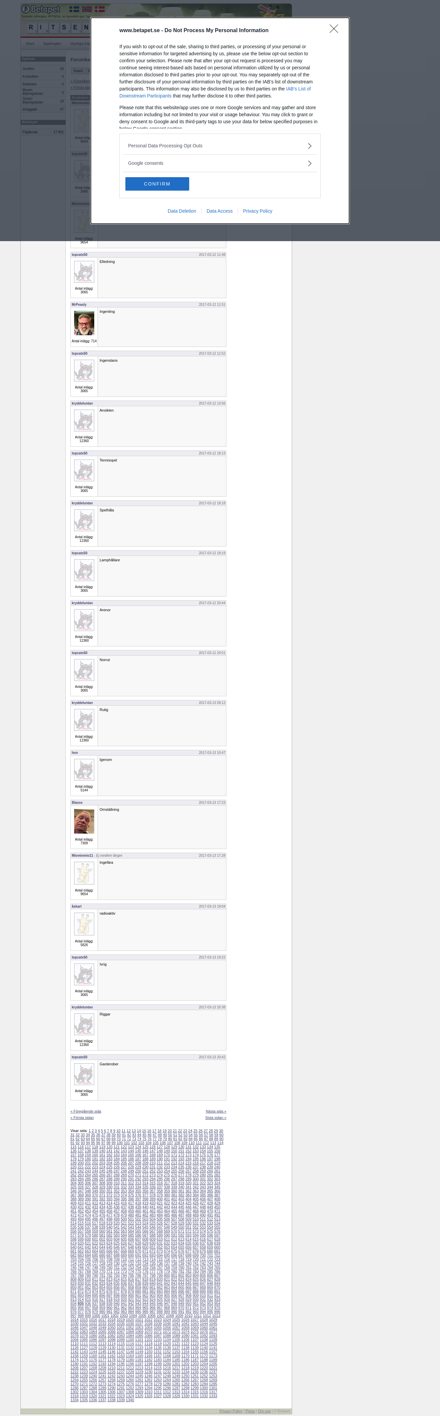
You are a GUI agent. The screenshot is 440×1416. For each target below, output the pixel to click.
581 (102, 1235)
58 (211, 1135)
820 (160, 1279)
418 (138, 1203)
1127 (84, 1348)
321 (195, 1183)
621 (88, 1243)
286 (95, 1179)
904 (160, 1295)
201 (88, 1163)
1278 (148, 1384)
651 (153, 1247)
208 (138, 1163)
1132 (130, 1348)
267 (109, 1175)
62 (77, 1139)
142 (117, 1151)
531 (195, 1223)
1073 (176, 1332)
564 (131, 1231)
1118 (148, 1344)
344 (210, 1187)
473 (80, 1215)
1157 (213, 1352)
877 (117, 1291)
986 (145, 1311)
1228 (130, 1372)
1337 (102, 1400)
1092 (204, 1336)
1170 (185, 1356)
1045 (213, 1324)
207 (131, 1163)
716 (167, 1259)
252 (153, 1171)
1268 (204, 1380)
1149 (139, 1352)
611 (167, 1239)
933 (217, 1299)
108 (177, 1143)
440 (145, 1207)
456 (109, 1211)
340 (181, 1187)
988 (160, 1311)
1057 (176, 1328)
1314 (185, 1392)
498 (109, 1219)
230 (145, 1167)
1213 (139, 1368)
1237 (213, 1372)
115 (73, 1147)
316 (160, 1183)
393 (109, 1199)
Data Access (220, 211)
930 (195, 1299)
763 (203, 1267)
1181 (139, 1360)
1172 (204, 1356)
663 (88, 1251)
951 (195, 1303)
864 (174, 1287)
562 (117, 1231)
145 (138, 1151)
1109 (213, 1340)
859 (138, 1287)
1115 (121, 1344)
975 (217, 1307)
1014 (74, 1320)
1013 (216, 1316)
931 (203, 1299)
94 (88, 1143)
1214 (148, 1368)
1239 (84, 1376)
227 (124, 1167)
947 (167, 1303)
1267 (194, 1380)
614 (188, 1239)
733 (138, 1263)
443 (167, 1207)
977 (80, 1311)
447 (195, 1207)
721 (203, 1259)
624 (109, 1243)
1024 (167, 1320)
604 (117, 1239)
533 (210, 1223)
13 (134, 1131)
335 (145, 1187)
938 (102, 1303)
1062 (74, 1332)
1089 (176, 1336)
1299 (194, 1388)
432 (88, 1207)
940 (117, 1303)
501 (131, 1219)
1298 (185, 1388)
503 (145, 1219)
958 (95, 1307)
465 (174, 1211)
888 (195, 1291)
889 (203, 1291)
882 (153, 1291)
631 (160, 1243)
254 (167, 1171)
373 (117, 1195)
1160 (93, 1356)
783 (195, 1271)
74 (139, 1139)
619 (73, 1243)
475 (95, 1215)
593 (188, 1235)
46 (150, 1135)
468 (195, 1211)
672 (153, 1251)
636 (195, 1243)
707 (102, 1259)
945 (153, 1303)
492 (217, 1215)
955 (73, 1307)
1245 (139, 1376)
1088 (167, 1336)
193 (181, 1159)
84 (190, 1139)
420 (153, 1203)
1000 (96, 1316)
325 (73, 1187)
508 (181, 1219)
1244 (130, 1376)
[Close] (336, 30)
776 (145, 1271)
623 (102, 1243)
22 (180, 1131)
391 (95, 1199)
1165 (139, 1356)
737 (167, 1263)
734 (145, 1263)
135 (217, 1147)
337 (160, 1187)
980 (102, 1311)
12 (129, 1131)
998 (80, 1316)
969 (174, 1307)
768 (88, 1271)
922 (138, 1299)
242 (80, 1171)
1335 (84, 1400)
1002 (114, 1316)
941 (124, 1303)
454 (95, 1211)
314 (145, 1183)
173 (188, 1155)
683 (80, 1255)
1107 (194, 1340)
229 (138, 1167)
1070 (148, 1332)
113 (213, 1143)
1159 (84, 1356)
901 (138, 1295)
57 (206, 1135)
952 (203, 1303)
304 (73, 1183)
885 (174, 1291)
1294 (148, 1388)
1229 (139, 1372)
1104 (167, 1340)
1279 (158, 1384)
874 (95, 1291)
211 (160, 1163)
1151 (158, 1352)
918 (109, 1299)
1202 (185, 1364)
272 (145, 1175)
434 (102, 1207)
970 (181, 1307)
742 (203, 1263)
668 (124, 1251)
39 (114, 1135)
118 (95, 1147)
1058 (185, 1328)
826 (203, 1279)
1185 (176, 1360)
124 (138, 1147)
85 (196, 1139)
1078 (74, 1336)
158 (80, 1155)
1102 (148, 1340)
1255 (84, 1380)
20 (170, 1131)
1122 (185, 1344)
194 (188, 1159)
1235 (194, 1372)
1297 (176, 1388)
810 (88, 1279)
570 (174, 1231)
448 (203, 1207)
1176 (93, 1360)
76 (150, 1139)
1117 (139, 1344)
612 (174, 1239)
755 (145, 1267)
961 (117, 1307)
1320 (93, 1396)
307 (95, 1183)
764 (210, 1267)
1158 (74, 1356)
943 (138, 1303)
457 (117, 1211)
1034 (111, 1324)
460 (138, 1211)
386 (210, 1195)
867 (195, 1287)
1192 (93, 1364)
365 (210, 1191)
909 (195, 1295)
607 (138, 1239)
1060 (204, 1328)
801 (174, 1275)
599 (80, 1239)
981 (109, 1311)
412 (95, 1203)
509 (188, 1219)
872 (80, 1291)
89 (216, 1139)
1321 (102, 1396)
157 (73, 1155)
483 (153, 1215)
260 (210, 1171)
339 (174, 1187)
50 (170, 1135)
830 (80, 1283)
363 (195, 1191)
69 (114, 1139)
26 (201, 1131)
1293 (139, 1388)
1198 (148, 1364)
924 (153, 1299)
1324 (130, 1396)
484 (160, 1215)
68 (108, 1139)
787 (73, 1275)
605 (124, 1239)
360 (174, 1191)
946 (160, 1303)
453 (88, 1211)
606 (131, 1239)
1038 (148, 1324)
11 (123, 1131)
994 (203, 1311)
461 (145, 1211)
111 (199, 1143)
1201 (176, 1364)
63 (83, 1139)
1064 (93, 1332)
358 (160, 1191)
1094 (74, 1340)
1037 (139, 1324)
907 (181, 1295)
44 (139, 1135)
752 (124, 1267)
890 (210, 1291)
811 (95, 1279)
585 (131, 1235)
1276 (130, 1384)
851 (80, 1287)
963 (131, 1307)
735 (153, 1263)
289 (117, 1179)
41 (124, 1135)
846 (195, 1283)
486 (174, 1215)
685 (95, 1255)
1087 (158, 1336)
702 (217, 1255)
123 (131, 1147)
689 (124, 1255)
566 (145, 1231)
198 (217, 1159)
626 (124, 1243)
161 (102, 1155)
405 (195, 1199)
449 (210, 1207)
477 (109, 1215)
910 (203, 1295)
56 (201, 1135)
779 (167, 1271)
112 (206, 1143)
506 (167, 1219)
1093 (213, 1336)
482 (145, 1215)
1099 (121, 1340)
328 (95, 1187)
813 (109, 1279)
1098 (111, 1340)
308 (102, 1183)
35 (93, 1135)
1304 (93, 1392)
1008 (170, 1316)
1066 (111, 1332)
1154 (185, 1352)
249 (131, 1171)
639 (217, 1243)
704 (80, 1259)
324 (217, 1183)
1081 (102, 1336)
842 (167, 1283)
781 (181, 1271)
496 (95, 1219)
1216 (167, 1368)
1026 (185, 1320)
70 (119, 1139)
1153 (176, 1352)
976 (73, 1311)
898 (117, 1295)
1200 (167, 1364)
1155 (194, 1352)
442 (160, 1207)
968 (167, 1307)
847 (203, 1283)
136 (73, 1151)
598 (73, 1239)
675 (174, 1251)
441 (153, 1207)
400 (160, 1199)
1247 (158, 1376)
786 (217, 1271)
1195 (121, 1364)
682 (73, 1255)
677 (188, 1251)
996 (217, 1311)
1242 (111, 1376)
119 (102, 1147)
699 (195, 1255)
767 (80, 1271)
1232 (167, 1372)
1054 (148, 1328)
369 (88, 1195)
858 (131, 1287)
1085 (139, 1336)
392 (102, 1199)
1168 (167, 1356)
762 (195, 1267)
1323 (121, 1396)
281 (210, 1175)
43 (134, 1135)
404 (188, 1199)
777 (153, 1271)
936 (88, 1303)
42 (129, 1135)
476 (102, 1215)
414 (109, 1203)
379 (160, 1195)
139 (95, 1151)
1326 (148, 1396)
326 (80, 1187)
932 (210, 1299)
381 (174, 1195)
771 (109, 1271)
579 (88, 1235)
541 (117, 1227)
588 (153, 1235)
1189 (213, 1360)
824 (188, 1279)
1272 (93, 1384)
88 (211, 1139)
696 (174, 1255)
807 (217, 1275)
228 (131, 1167)
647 (124, 1247)
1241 (102, 1376)
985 (138, 1311)
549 (174, 1227)
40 (119, 1135)
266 (102, 1175)
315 (153, 1183)
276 (174, 1175)
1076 (204, 1332)
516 (88, 1223)
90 (221, 1139)
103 (141, 1143)
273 (153, 1175)
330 (109, 1187)
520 (117, 1223)
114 (220, 1143)
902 (145, 1295)
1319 (84, 1396)
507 (174, 1219)
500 (124, 1219)
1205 (213, 1364)
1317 (213, 1392)
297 (174, 1179)
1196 (130, 1364)
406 (203, 1199)
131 (188, 1147)
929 (188, 1299)
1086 (148, 1336)
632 (167, 1243)
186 (131, 1159)
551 (188, 1227)
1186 (185, 1360)
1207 (84, 1368)
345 (217, 1187)
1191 (84, 1364)
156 (217, 1151)
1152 (167, 1352)
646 (117, 1247)
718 (181, 1259)
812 (102, 1279)
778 (160, 1271)
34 (88, 1135)
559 (95, 1231)
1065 (102, 1332)
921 (131, 1299)
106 (163, 1143)
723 (217, 1259)
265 (95, 1175)
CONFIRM (157, 184)
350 (102, 1191)
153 (195, 1151)
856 (117, 1287)
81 (175, 1139)
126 (153, 1147)
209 (145, 1163)
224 (102, 1167)
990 (174, 1311)
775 (138, 1271)
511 (203, 1219)
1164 (130, 1356)
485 (167, 1215)
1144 (93, 1352)
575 (210, 1231)
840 (153, 1283)
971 (188, 1307)
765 (217, 1267)
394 (117, 1199)
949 (181, 1303)
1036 (130, 1324)
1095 (84, 1340)
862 (160, 1287)
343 (203, 1187)
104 (149, 1143)
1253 (213, 1376)
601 (95, 1239)
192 (174, 1159)
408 (217, 1199)
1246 (148, 1376)
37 (103, 1135)
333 (131, 1187)
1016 (93, 1320)
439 (138, 1207)
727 (95, 1263)
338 (167, 1187)
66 (98, 1139)
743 (210, 1263)
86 (201, 1139)
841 (160, 1283)
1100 (130, 1340)
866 (188, 1287)
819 (153, 1279)
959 (102, 1307)
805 (203, 1275)
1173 (213, 1356)
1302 (74, 1392)
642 (88, 1247)
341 (188, 1187)
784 (203, 1271)
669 (131, 1251)
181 (95, 1159)
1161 (102, 1356)
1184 (167, 1360)
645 (109, 1247)
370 (95, 1195)
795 (131, 1275)
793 (117, 1275)
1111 (84, 1344)
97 (103, 1143)
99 (114, 1143)
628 (138, 1243)
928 (181, 1299)
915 (88, 1299)
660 (217, 1247)
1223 (84, 1372)
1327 (158, 1396)
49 (165, 1135)
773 (124, 1271)
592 (181, 1235)
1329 (176, 1396)
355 (138, 1191)
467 (188, 1211)
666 (109, 1251)
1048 (93, 1328)
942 (131, 1303)
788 (80, 1275)
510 (195, 1219)
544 (138, 1227)
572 (188, 1231)
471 (217, 1211)
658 (203, 1247)
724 (73, 1263)
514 (73, 1223)
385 (203, 1195)
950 (188, 1303)
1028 (204, 1320)
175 (203, 1155)
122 (124, 1147)
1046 (74, 1328)
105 (156, 1143)
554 (210, 1227)
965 (145, 1307)
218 (210, 1163)
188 (145, 1159)
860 (145, 1287)
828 (217, 1279)
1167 (158, 1356)
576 (217, 1231)
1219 (194, 1368)
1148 (130, 1352)
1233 (176, 1372)
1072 (167, 1332)
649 (138, 1247)
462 (153, 1211)
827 (210, 1279)
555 (217, 1227)
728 (102, 1263)
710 (124, 1259)
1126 (74, 1348)
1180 (130, 1360)
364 (203, 1191)
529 (181, 1223)
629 (145, 1243)
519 (109, 1223)
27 (206, 1131)
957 (88, 1307)
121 (117, 1147)
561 (109, 1231)
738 (174, 1263)
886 (181, 1291)
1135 (158, 1348)
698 (188, 1255)
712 (138, 1259)
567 (153, 1231)
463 (160, 1211)
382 (181, 1195)
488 (188, 1215)
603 (109, 1239)
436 (117, 1207)
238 (203, 1167)
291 (131, 1179)
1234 (185, 1372)
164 (124, 1155)
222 (88, 1167)
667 (117, 1251)
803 (188, 1275)
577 (73, 1235)
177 (217, 1155)
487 (181, 1215)
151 (181, 1151)
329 (102, 1187)
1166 (148, 1356)
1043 (194, 1324)
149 (167, 1151)
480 (131, 1215)
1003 (124, 1316)
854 (102, 1287)
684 (88, 1255)
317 (167, 1183)
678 (195, 1251)
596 (210, 1235)
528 (174, 1223)
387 (217, 1195)
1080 (93, 1336)
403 (181, 1199)
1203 (194, 1364)
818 (145, 1279)
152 (188, 1151)
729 (109, 1263)
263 (80, 1175)
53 (185, 1135)
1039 (158, 1324)
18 (159, 1131)
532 (203, 1223)
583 (117, 1235)
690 (131, 1255)
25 (196, 1131)
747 (88, 1267)
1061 (213, 1328)
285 (88, 1179)
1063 (84, 1332)
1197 (139, 1364)
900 (131, 1295)
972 (195, 1307)
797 (145, 1275)
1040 (167, 1324)
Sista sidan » (215, 1118)
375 (131, 1195)
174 (195, 1155)
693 (153, 1255)
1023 (158, 1320)
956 (80, 1307)
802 (181, 1275)
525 (153, 1223)
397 (138, 1199)
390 (88, 1199)
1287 (84, 1388)
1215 (158, 1368)
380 (167, 1195)
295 (160, 1179)
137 (80, 1151)
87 (206, 1139)
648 (131, 1247)
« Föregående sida (85, 1111)
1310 (148, 1392)
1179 (121, 1360)
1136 (167, 1348)
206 (124, 1163)
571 (181, 1231)
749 (102, 1267)
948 (174, 1303)
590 (167, 1235)
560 (102, 1231)
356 (145, 1191)
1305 (102, 1392)
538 (95, 1227)
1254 (74, 1380)
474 (88, 1215)
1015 (84, 1320)
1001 (105, 1316)
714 (153, 1259)
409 (73, 1203)
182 (102, 1159)
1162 (111, 1356)
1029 (213, 1320)
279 (195, 1175)
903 (153, 1295)
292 (138, 1179)
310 (117, 1183)
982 (117, 1311)
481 (138, 1215)
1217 (176, 1368)
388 (73, 1199)
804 (195, 1275)
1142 (74, 1352)
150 (174, 1151)
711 (131, 1259)
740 (188, 1263)
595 (203, 1235)
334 (138, 1187)
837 (131, 1283)
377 (145, 1195)
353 (124, 1191)
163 (117, 1155)
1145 (102, 1352)
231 (153, 1167)
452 (80, 1211)
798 (153, 1275)
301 (203, 1179)
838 (138, 1283)
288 (109, 1179)
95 (93, 1143)
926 (167, 1299)
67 (103, 1139)
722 (210, 1259)
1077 (213, 1332)
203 (102, 1163)
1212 (130, 1368)
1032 (93, 1324)
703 (73, 1259)
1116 (130, 1344)
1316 (204, 1392)
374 (124, 1195)
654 (174, 1247)
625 (117, 1243)
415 (117, 1203)
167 (145, 1155)
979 (95, 1311)
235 (181, 1167)
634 (181, 1243)
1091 (194, 1336)
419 (145, 1203)
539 (102, 1227)
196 (203, 1159)
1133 (139, 1348)
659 (210, 1247)
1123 (194, 1344)
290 (124, 1179)
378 (153, 1195)
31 (72, 1135)
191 (167, 1159)
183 (109, 1159)
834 (109, 1283)
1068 (130, 1332)
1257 (102, 1380)
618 (217, 1239)
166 (138, 1155)
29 (216, 1131)
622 (95, 1243)
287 (102, 1179)
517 (95, 1223)
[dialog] (220, 121)
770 (102, 1271)
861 (153, 1287)
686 (102, 1255)
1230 (148, 1372)
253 (160, 1171)
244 (95, 1171)
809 (80, 1279)
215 (188, 1163)
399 (153, 1199)
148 (160, 1151)
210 (153, 1163)
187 (138, 1159)
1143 (84, 1352)
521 (124, 1223)
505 (160, 1219)
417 (131, 1203)
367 (73, 1195)
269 (124, 1175)
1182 (148, 1360)
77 (155, 1139)
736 (160, 1263)
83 (185, 1139)
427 (203, 1203)
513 (217, 1219)
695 (167, 1255)
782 (188, 1271)
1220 (204, 1368)
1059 (194, 1328)
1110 (74, 1344)
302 (210, 1179)
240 (217, 1167)
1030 (74, 1324)
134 (210, 1147)
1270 (74, 1384)
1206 (74, 1368)
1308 (130, 1392)
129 (174, 1147)
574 (203, 1231)
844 (181, 1283)
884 (167, 1291)
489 (195, 1215)
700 (203, 1255)
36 (98, 1135)
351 (109, 1191)
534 (217, 1223)
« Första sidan (82, 1118)
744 (217, 1263)
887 (188, 1291)
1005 (142, 1316)
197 (210, 1159)
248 (124, 1171)
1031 (84, 1324)
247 (117, 1171)
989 (167, 1311)
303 (217, 1179)
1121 (176, 1344)
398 (145, 1199)
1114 (111, 1344)
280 (203, 1175)
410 (80, 1203)
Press (250, 1411)
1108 (204, 1340)
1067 (121, 1332)
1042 (185, 1324)
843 (174, 1283)
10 (118, 1131)
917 (102, 1299)
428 (210, 1203)
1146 (111, 1352)
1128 (93, 1348)
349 (95, 1191)
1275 (121, 1384)
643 (95, 1247)
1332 (204, 1396)
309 (109, 1183)
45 (144, 1135)
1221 (213, 1368)
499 (117, 1219)
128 (167, 1147)
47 (155, 1135)
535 (73, 1227)
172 (181, 1155)
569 (167, 1231)
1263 (158, 1380)
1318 (74, 1396)
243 (88, 1171)
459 (131, 1211)
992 (188, 1311)
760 (181, 1267)
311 (124, 1183)
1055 (158, 1328)
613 (181, 1239)
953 (210, 1303)
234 (174, 1167)
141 (109, 1151)
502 (138, 1219)
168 (153, 1155)
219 (217, 1163)
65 (93, 1139)
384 (195, 1195)
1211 (121, 1368)
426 (195, 1203)
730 (117, 1263)
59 (216, 1135)
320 (188, 1183)
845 (188, 1283)
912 (217, 1295)
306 (88, 1183)
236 (188, 1167)
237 (195, 1167)
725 (80, 1263)
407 (210, 1199)
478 (117, 1215)
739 (181, 1263)
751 (117, 1267)
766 (73, 1271)
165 (131, 1155)
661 (73, 1251)
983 (124, 1311)
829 (73, 1283)
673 (160, 1251)
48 (160, 1135)
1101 (139, 1340)
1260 (130, 1380)
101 (127, 1143)
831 (88, 1283)
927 (174, 1299)
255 (174, 1171)
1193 (102, 1364)
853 (95, 1287)
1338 (111, 1400)
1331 (194, 1396)
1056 (167, 1328)
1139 (194, 1348)
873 (88, 1291)
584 (124, 1235)
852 (88, 1287)
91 (72, 1143)
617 (210, 1239)
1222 (74, 1372)
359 (167, 1191)
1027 (194, 1320)
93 (83, 1143)
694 (160, 1255)
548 (167, 1227)
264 (88, 1175)
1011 (198, 1316)
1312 (167, 1392)
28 (211, 1131)
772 (117, 1271)
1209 (102, 1368)
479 (124, 1215)
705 (88, 1259)
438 (131, 1207)
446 (188, 1207)
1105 (176, 1340)
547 (160, 1227)
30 (221, 1131)
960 (109, 1307)
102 (134, 1143)
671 (145, 1251)
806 (210, 1275)
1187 (194, 1360)
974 (210, 1307)
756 (153, 1267)
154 (203, 1151)
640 (73, 1247)
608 (145, 1239)
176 (210, 1155)
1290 (111, 1388)
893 (80, 1295)
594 (195, 1235)
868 (203, 1287)
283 (73, 1179)
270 (131, 1175)
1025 (176, 1320)
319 (181, 1183)
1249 (176, 1376)
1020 (130, 1320)
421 (160, 1203)
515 (80, 1223)
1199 (158, 1364)
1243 (121, 1376)
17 (154, 1131)
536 (80, 1227)
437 (124, 1207)
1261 (139, 1380)
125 (145, 1147)
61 (72, 1139)
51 (175, 1135)
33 (83, 1135)
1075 (194, 1332)
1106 (185, 1340)
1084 (130, 1336)
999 (88, 1316)
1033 (102, 1324)
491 (210, 1215)
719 (188, 1259)
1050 (111, 1328)
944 (145, 1303)
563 (124, 1231)
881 (145, 1291)
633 (174, 1243)
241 (73, 1171)
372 (109, 1195)
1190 (74, 1364)
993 (195, 1311)
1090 (185, 1336)
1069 (139, 1332)
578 (80, 1235)
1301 (213, 1388)
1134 (148, 1348)
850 (73, 1287)
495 (88, 1219)
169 (160, 1155)
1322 (111, 1396)
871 (73, 1291)
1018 (111, 1320)
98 (108, 1143)
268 (117, 1175)
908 (188, 1295)
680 (210, 1251)
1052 (130, 1328)
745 (73, 1267)
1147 (121, 1352)
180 (88, 1159)
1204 (204, 1364)
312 (131, 1183)
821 (167, 1279)
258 (195, 1171)
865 (181, 1287)
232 (160, 1167)
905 (167, 1295)
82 (180, 1139)
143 (124, 1151)
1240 (93, 1376)
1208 (93, 1368)
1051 (121, 1328)
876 (109, 1291)
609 (153, 1239)
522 (131, 1223)
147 (153, 1151)
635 (188, 1243)
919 (117, 1299)
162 (109, 1155)
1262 (148, 1380)
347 (80, 1191)
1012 (207, 1316)
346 (73, 1191)
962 (124, 1307)
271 (138, 1175)
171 (174, 1155)
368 (80, 1195)
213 (174, 1163)
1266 (185, 1380)
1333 (213, 1396)
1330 (185, 1396)
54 (190, 1135)
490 (203, 1215)
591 (174, 1235)
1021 (139, 1320)
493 (73, 1219)
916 (95, 1299)
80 (170, 1139)
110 (191, 1143)
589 (160, 1235)
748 (95, 1267)
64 (88, 1139)
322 (203, 1183)
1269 (213, 1380)
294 (153, 1179)
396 (131, 1199)
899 (124, 1295)
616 (203, 1239)
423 (174, 1203)
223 (95, 1167)
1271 (84, 1384)
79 (165, 1139)
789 (88, 1275)
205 (117, 1163)
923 (145, 1299)
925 (160, 1299)
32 (77, 1135)
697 (181, 1255)
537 (88, 1227)
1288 (93, 1388)
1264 (167, 1380)
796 (138, 1275)
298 (181, 1179)
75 (144, 1139)
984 (131, 1311)
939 (109, 1303)
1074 (185, 1332)
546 (153, 1227)
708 (109, 1259)
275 (167, 1175)
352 (117, 1191)
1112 (93, 1344)
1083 (121, 1336)
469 (203, 1211)
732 (131, 1263)
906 (174, 1295)
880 (138, 1291)
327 (88, 1187)
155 (210, 1151)
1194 (111, 1364)
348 (88, 1191)
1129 (102, 1348)
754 (138, 1267)
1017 (102, 1320)
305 (80, 1183)
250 (138, 1171)
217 (203, 1163)
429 (217, 1203)
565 (138, 1231)
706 (95, 1259)
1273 (102, 1384)
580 (95, 1235)
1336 (93, 1400)
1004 (133, 1316)
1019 (121, 1320)
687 (109, 1255)
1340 (130, 1400)
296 (167, 1179)
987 (153, 1311)
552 (195, 1227)
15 (144, 1131)
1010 (188, 1316)
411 (88, 1203)
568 (160, 1231)
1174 (74, 1360)
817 (138, 1279)
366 (217, 1191)
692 (145, 1255)
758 (167, 1267)
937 (95, 1303)
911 (210, 1295)
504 (153, 1219)
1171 (194, 1356)
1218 (185, 1368)
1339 (121, 1400)
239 (210, 1167)
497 (102, 1219)
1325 (139, 1396)
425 (188, 1203)
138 (88, 1151)
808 (73, 1279)
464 (167, 1211)
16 (149, 1131)
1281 (176, 1384)
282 (217, 1175)
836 (124, 1283)
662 (80, 1251)
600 (88, 1239)
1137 (176, 1348)
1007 (161, 1316)
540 (109, 1227)
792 (109, 1275)
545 (145, 1227)
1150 (148, 1352)
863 (167, 1287)
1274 (111, 1384)
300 (195, 1179)
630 (153, 1243)
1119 (158, 1344)
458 (124, 1211)
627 (131, 1243)
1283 (194, 1384)
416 (124, 1203)
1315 (194, 1392)
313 (138, 1183)
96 (98, 1143)
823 (181, 1279)
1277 (139, 1384)
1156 (204, 1352)
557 (80, 1231)
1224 (93, 1372)
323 (210, 1183)
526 (160, 1223)
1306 (111, 1392)
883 (160, 1291)
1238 (74, 1376)
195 (195, 1159)
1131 (121, 1348)
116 (80, 1147)
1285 (213, 1384)
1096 (93, 1340)
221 (80, 1167)
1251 (194, 1376)
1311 (158, 1392)
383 (188, 1195)
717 (174, 1259)
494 (80, 1219)
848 (210, 1283)
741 (195, 1263)
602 (102, 1239)
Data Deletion (182, 211)
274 (160, 1175)
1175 (84, 1360)
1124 (204, 1344)
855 (109, 1287)
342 (195, 1187)
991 (181, 1311)
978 (88, 1311)
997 (73, 1316)
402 (174, 1199)
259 (203, 1171)
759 (174, 1267)
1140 (204, 1348)
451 (73, 1211)
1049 (102, 1328)
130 (181, 1147)
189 (153, 1159)
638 (210, 1243)
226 (117, 1167)
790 (95, 1275)
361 (181, 1191)
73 (134, 1139)
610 (160, 1239)
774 (131, 1271)
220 (73, 1167)
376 (138, 1195)
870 (217, 1287)
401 (167, 1199)
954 (217, 1303)
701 (210, 1255)
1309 (139, 1392)
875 (102, 1291)
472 (73, 1215)
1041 (176, 1324)
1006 (152, 1316)
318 (174, 1183)
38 (108, 1135)
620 (80, 1243)
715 (160, 1259)
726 (88, 1263)
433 (95, 1207)
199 (73, 1163)
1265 (176, 1380)
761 (188, 1267)
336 (153, 1187)
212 (167, 1163)
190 (160, 1159)
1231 (158, 1372)
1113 (102, 1344)
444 (174, 1207)
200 (80, 1163)
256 (181, 1171)
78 (160, 1139)
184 (117, 1159)
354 (131, 1191)
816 (131, 1279)
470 (210, 1211)
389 (80, 1199)
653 (167, 1247)
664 (95, 1251)
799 (160, 1275)
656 (188, 1247)
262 (73, 1175)
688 (117, 1255)
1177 (102, 1360)
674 (167, 1251)
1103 (158, 1340)
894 (88, 1295)
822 (174, 1279)
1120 (167, 1344)
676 (181, 1251)
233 (167, 1167)
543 (131, 1227)
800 (167, 1275)
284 (80, 1179)
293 (145, 1179)
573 (195, 1231)
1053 (139, 1328)
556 (73, 1231)
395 (124, 1199)
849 (217, 1283)
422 (167, 1203)
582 (109, 1235)
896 (102, 1295)
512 (210, 1219)
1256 (93, 1380)
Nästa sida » (216, 1111)
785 (210, 1271)
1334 (74, 1400)
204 (109, 1163)
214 (181, 1163)
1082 (111, 1336)
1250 (185, 1376)
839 (145, 1283)
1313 (176, 1392)
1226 (111, 1372)
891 (217, 1291)
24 (190, 1131)
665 (102, 1251)
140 (102, 1151)
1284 (204, 1384)
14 (139, 1131)
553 (203, 1227)
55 (196, 1135)
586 (138, 1235)
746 (80, 1267)
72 (129, 1139)
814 (117, 1279)
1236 (204, 1372)
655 (181, 1247)
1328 (167, 1396)
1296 (167, 1388)
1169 (176, 1356)
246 (109, 1171)
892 (73, 1295)
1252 (204, 1376)
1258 (111, 1380)
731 (124, 1263)
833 (102, 1283)
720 (195, 1259)
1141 (213, 1348)
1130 (111, 1348)
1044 (204, 1324)
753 (131, 1267)
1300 (204, 1388)
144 (131, 1151)
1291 (121, 1388)
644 (102, 1247)
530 (188, 1223)
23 (185, 1131)
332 (124, 1187)
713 (145, 1259)
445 (181, 1207)
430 (73, 1207)
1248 (167, 1376)
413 (102, 1203)
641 (80, 1247)
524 (145, 1223)
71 (124, 1139)
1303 (84, 1392)
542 (124, 1227)
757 (160, 1267)
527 (167, 1223)
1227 (121, 1372)
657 (195, 1247)
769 (95, 1271)
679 (203, 1251)
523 (138, 1223)
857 (124, 1287)
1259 (121, 1380)
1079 (84, 1336)
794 (124, 1275)
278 (188, 1175)
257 (188, 1171)
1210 (111, 1368)
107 (170, 1143)
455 (102, 1211)
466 (181, 1211)
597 (217, 1235)
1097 (102, 1340)
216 (195, 1163)
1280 (167, 1384)
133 (203, 1147)
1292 (130, 1388)
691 (138, 1255)
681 (217, 1251)
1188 (204, 1360)
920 (124, 1299)
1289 (102, 1388)
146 (145, 1151)
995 (210, 1311)
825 (195, 1279)
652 (160, 1247)
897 (109, 1295)
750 (109, 1267)
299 (188, 1179)
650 (145, 1247)
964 (138, 1307)
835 (117, 1283)
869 (210, 1287)
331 (117, 1187)
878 (124, 1291)
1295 (158, 1388)
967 (160, 1307)
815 (124, 1279)
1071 (158, 1332)
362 (188, 1191)
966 (153, 1307)
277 (181, 1175)
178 (73, 1159)
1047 (84, 1328)
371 (102, 1195)
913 (73, 1299)
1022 (148, 1320)
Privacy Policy (257, 211)
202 (95, 1163)
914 (80, 1299)
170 (167, 1155)
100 (120, 1143)
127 (160, 1147)
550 (181, 1227)
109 (184, 1143)
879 (131, 1291)
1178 (111, 1360)
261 (217, 1171)
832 (95, 1283)
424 (181, 1203)
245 (102, 1171)
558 (88, 1231)
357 (153, 1191)
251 (145, 1171)
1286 (74, 1388)
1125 (213, 1344)
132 (195, 1147)
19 (165, 1131)
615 (195, 1239)
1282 (185, 1384)
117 (88, 1147)
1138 (185, 1348)
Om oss (264, 1411)
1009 (179, 1316)
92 (77, 1143)
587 (145, 1235)
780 (174, 1271)
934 (73, 1303)
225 (109, 1167)
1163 (121, 1356)
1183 (158, 1360)
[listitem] (220, 145)
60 (221, 1135)
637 (203, 1243)
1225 (102, 1372)
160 (95, 1155)
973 (203, 1307)
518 (102, 1223)
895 (95, 1295)
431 (80, 1207)
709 (117, 1259)
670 (138, 1251)
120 (109, 1147)
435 (109, 1207)
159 (88, 1155)
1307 (121, 1392)
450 (217, 1207)
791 (102, 1275)
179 (80, 1159)
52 (180, 1135)
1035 (121, 1324)
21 (175, 1131)
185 (124, 1159)
